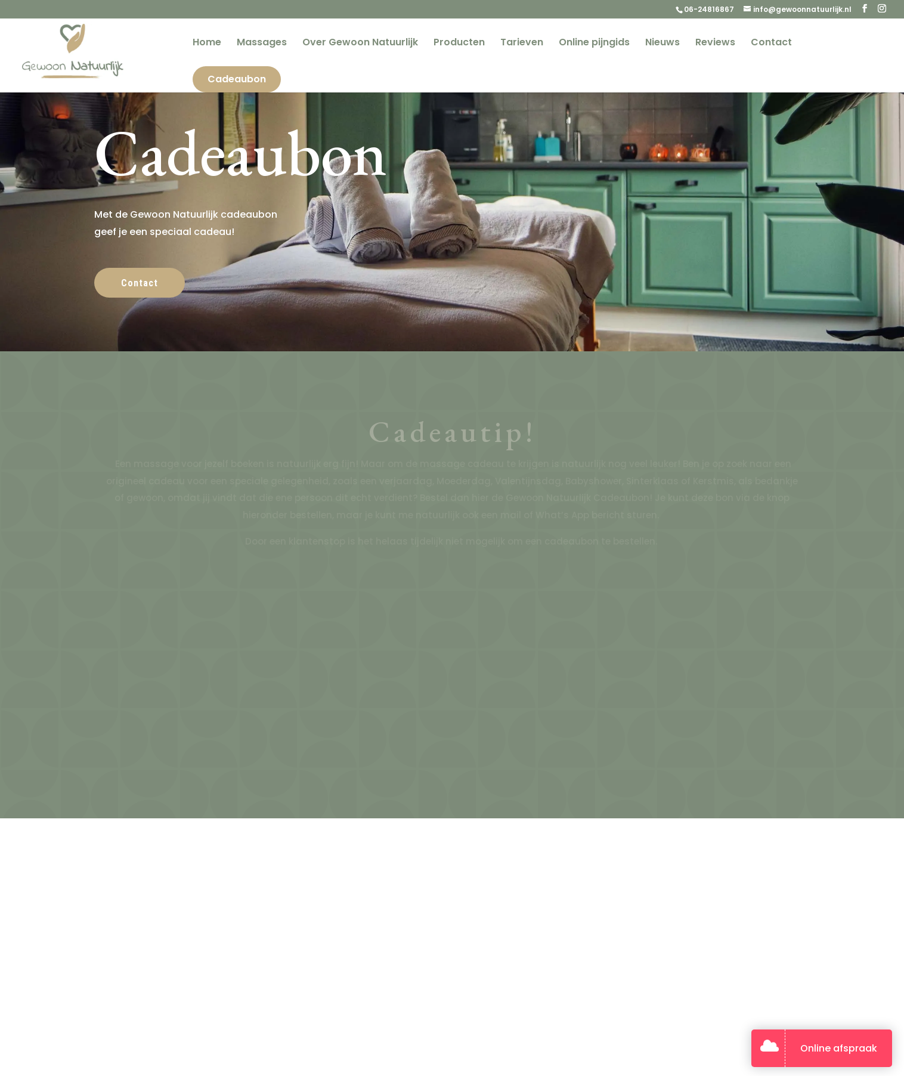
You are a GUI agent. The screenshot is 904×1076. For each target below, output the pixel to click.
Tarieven (521, 43)
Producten (459, 43)
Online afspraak (838, 1048)
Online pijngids (594, 43)
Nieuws (662, 43)
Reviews (715, 43)
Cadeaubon (237, 79)
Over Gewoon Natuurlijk (360, 43)
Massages (262, 43)
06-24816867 (709, 9)
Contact (771, 43)
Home (207, 43)
